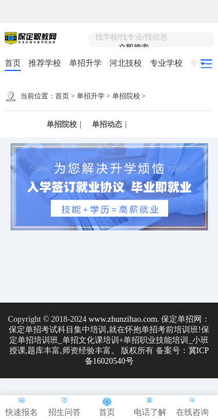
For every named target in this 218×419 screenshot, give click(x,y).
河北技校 (125, 63)
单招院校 (126, 96)
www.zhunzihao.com (122, 319)
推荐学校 (44, 63)
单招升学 (85, 63)
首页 (13, 63)
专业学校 (166, 63)
